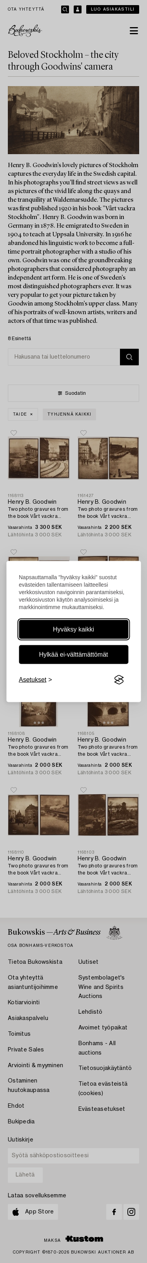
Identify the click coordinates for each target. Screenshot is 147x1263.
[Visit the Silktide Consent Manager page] (118, 679)
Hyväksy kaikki (73, 629)
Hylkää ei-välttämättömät (73, 654)
